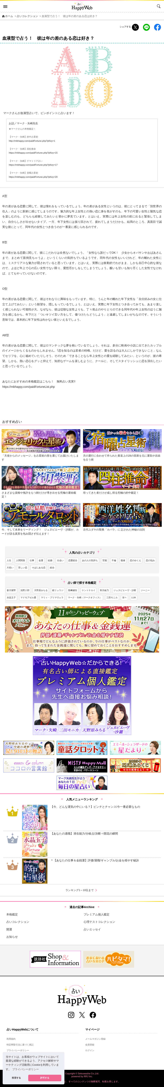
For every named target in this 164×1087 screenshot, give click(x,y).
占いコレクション (27, 16)
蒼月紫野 (11, 590)
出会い (60, 560)
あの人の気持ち (90, 560)
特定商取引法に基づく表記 (20, 1044)
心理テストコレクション (99, 921)
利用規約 (11, 1039)
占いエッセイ (92, 929)
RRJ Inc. (88, 1076)
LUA (133, 597)
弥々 (124, 597)
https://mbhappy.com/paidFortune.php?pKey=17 (33, 165)
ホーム (7, 16)
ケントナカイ (88, 590)
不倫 (114, 560)
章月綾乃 (104, 590)
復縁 (123, 560)
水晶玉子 (11, 597)
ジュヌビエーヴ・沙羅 (124, 590)
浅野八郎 (24, 590)
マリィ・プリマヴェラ (52, 597)
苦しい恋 (22, 567)
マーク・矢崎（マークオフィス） (85, 597)
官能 (104, 560)
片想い (10, 567)
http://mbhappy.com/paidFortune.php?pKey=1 (32, 141)
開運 (9, 929)
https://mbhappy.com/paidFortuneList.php (28, 386)
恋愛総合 (72, 560)
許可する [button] (44, 1078)
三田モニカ (112, 597)
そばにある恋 (38, 567)
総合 (52, 567)
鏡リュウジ (57, 590)
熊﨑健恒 (72, 590)
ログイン (89, 1050)
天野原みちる (41, 590)
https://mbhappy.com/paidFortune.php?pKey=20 (33, 177)
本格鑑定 (12, 914)
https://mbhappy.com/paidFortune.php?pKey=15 (33, 153)
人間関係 (20, 560)
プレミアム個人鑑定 (96, 914)
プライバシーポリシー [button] (25, 1069)
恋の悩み (150, 560)
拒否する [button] (16, 1078)
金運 (41, 560)
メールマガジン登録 (95, 1039)
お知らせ (12, 936)
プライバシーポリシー (18, 1050)
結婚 (50, 560)
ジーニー (145, 590)
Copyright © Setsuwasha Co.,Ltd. (82, 1073)
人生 (9, 560)
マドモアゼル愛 (28, 597)
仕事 (32, 560)
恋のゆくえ (135, 560)
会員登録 (89, 1044)
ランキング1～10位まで (82, 890)
